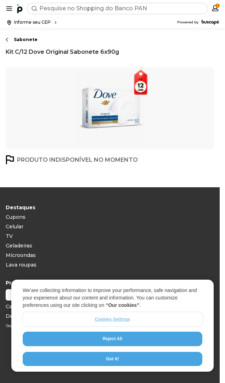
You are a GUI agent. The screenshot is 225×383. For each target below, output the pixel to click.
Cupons (16, 217)
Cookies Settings (112, 319)
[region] (112, 326)
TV (9, 236)
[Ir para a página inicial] (20, 8)
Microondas (21, 255)
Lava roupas (21, 265)
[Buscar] (34, 8)
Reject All (112, 338)
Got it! (112, 358)
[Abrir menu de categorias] (9, 8)
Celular (14, 226)
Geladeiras (19, 245)
